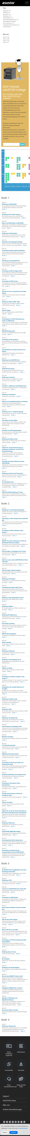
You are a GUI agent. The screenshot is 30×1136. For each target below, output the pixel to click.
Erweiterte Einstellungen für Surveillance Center (14, 774)
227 (19, 168)
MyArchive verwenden (7, 736)
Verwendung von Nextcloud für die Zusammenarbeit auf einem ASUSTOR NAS (13, 851)
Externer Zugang (6, 310)
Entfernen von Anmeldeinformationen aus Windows (15, 401)
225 (19, 166)
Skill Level (6, 34)
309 (6, 159)
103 (6, 175)
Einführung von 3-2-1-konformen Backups (12, 411)
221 (17, 164)
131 (23, 173)
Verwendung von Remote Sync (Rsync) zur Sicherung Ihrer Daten (12, 763)
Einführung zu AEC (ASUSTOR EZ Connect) (13, 597)
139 (23, 177)
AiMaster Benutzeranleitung (9, 633)
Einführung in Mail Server (8, 823)
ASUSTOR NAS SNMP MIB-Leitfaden (11, 831)
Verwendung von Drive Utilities (9, 420)
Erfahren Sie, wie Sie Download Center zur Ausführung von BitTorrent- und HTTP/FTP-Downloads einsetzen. (13, 449)
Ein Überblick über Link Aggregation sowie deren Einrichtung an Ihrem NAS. (14, 870)
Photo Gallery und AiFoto (8, 623)
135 (25, 173)
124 (19, 175)
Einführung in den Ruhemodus (9, 233)
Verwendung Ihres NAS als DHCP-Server (12, 587)
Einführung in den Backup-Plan (10, 718)
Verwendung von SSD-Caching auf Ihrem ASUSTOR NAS (15, 519)
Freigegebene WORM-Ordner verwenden (12, 988)
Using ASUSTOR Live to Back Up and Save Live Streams (13, 350)
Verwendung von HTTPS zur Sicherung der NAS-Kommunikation (14, 940)
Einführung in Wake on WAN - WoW (11, 301)
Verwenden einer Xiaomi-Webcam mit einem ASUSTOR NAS (13, 462)
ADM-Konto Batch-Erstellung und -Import (12, 492)
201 (6, 164)
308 (8, 157)
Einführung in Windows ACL (9, 1026)
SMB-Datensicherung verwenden (10, 754)
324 (19, 159)
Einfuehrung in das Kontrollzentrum (11, 260)
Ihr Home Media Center (8, 482)
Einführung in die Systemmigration (10, 967)
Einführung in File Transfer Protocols (11, 214)
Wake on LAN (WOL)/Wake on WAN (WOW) (12, 223)
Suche (22, 144)
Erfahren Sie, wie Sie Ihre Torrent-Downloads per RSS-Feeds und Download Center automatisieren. (14, 811)
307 (6, 157)
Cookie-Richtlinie (23, 1128)
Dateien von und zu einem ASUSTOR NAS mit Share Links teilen (15, 560)
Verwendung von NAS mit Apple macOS (12, 271)
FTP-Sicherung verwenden (8, 745)
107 (6, 179)
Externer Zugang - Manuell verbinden (11, 570)
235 (25, 164)
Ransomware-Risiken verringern (10, 1010)
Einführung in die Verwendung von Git (11, 659)
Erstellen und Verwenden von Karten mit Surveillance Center (12, 794)
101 (6, 173)
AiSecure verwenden (7, 802)
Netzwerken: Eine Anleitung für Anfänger (12, 242)
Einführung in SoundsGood (8, 394)
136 (23, 175)
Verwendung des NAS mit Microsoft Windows (13, 250)
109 (6, 181)
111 (12, 173)
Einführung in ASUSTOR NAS (9, 204)
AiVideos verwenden (7, 668)
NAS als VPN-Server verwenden (10, 929)
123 (17, 175)
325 (17, 161)
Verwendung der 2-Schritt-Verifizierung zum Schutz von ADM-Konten (13, 319)
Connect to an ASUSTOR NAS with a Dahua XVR (14, 888)
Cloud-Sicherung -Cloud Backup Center (12, 726)
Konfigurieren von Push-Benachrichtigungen (13, 510)
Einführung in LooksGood (8, 377)
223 (19, 164)
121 (17, 173)
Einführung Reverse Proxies (9, 952)
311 (12, 157)
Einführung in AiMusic (7, 606)
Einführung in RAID (7, 709)
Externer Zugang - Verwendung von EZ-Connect (14, 551)
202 (8, 164)
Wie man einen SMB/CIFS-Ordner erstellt (12, 976)
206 (6, 166)
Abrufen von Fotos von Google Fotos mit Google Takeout (14, 292)
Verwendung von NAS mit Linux (10, 281)
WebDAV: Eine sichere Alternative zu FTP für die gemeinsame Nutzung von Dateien (14, 541)
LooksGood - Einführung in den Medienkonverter (14, 386)
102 (8, 173)
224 (17, 166)
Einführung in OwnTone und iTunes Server (12, 473)
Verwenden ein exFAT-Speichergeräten (11, 430)
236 (23, 166)
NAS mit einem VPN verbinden (9, 919)
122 (19, 173)
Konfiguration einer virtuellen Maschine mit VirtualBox (13, 687)
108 (8, 179)
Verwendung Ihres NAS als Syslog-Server (12, 840)
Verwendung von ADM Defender (10, 897)
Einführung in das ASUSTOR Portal (10, 360)
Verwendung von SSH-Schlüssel (10, 339)
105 (6, 177)
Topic (4, 8)
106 (8, 177)
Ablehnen (5, 1132)
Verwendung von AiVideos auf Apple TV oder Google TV (13, 677)
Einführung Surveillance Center (10, 439)
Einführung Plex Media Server (9, 615)
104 (8, 175)
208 (8, 166)
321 (17, 157)
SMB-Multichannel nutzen (8, 331)
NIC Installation (6, 959)
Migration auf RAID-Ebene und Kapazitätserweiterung (9, 998)
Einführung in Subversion (8, 651)
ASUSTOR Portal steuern (8, 368)
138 (25, 175)
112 (14, 173)
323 (17, 159)
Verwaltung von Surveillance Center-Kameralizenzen (11, 784)
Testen (4, 209)
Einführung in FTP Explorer (9, 579)
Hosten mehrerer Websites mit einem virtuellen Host (14, 908)
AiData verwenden (6, 642)
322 (19, 157)
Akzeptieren (13, 1132)
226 (17, 168)
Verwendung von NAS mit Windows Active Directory (12, 531)
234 (23, 164)
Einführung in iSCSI (7, 880)
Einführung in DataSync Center (9, 699)
